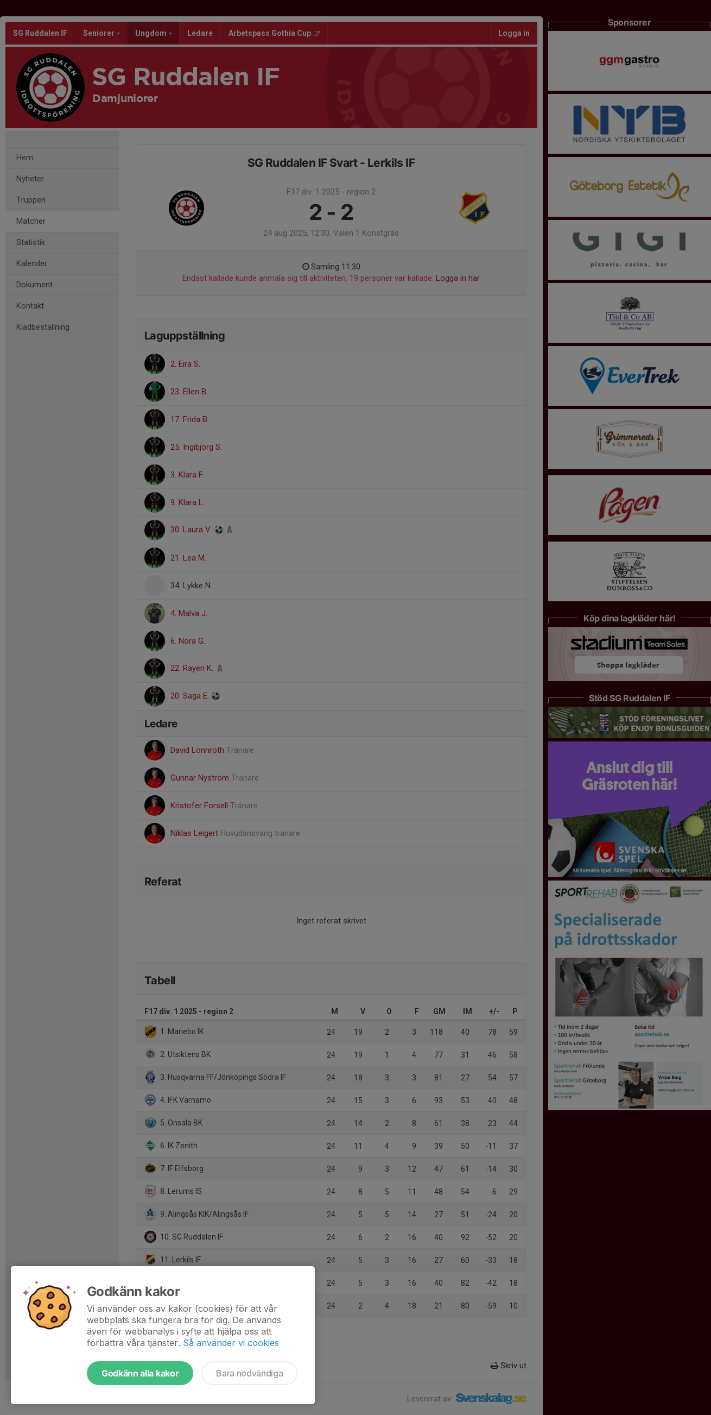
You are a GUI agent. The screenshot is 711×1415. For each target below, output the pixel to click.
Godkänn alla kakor (140, 1373)
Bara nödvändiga (249, 1373)
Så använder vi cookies (231, 1342)
